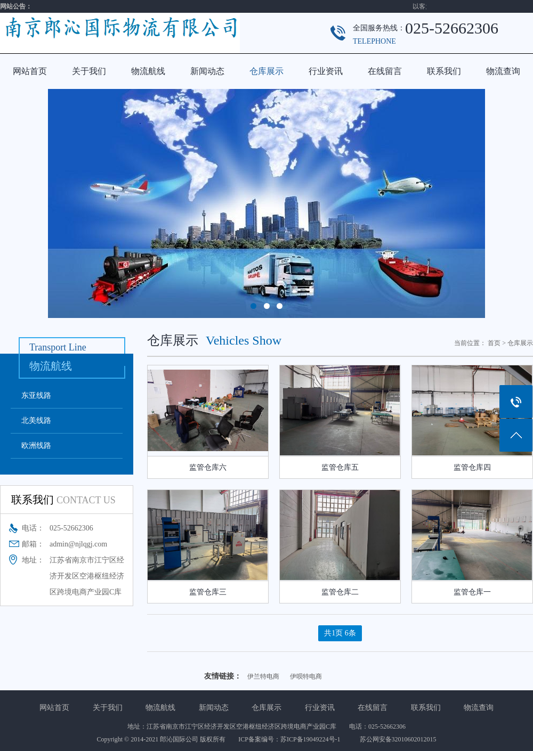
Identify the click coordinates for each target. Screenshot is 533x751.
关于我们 (89, 71)
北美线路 (36, 421)
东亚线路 (36, 395)
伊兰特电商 (263, 676)
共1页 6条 (340, 633)
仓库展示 (266, 71)
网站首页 (30, 71)
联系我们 (444, 71)
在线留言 (385, 71)
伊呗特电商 (306, 676)
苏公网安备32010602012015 (398, 739)
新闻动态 (207, 71)
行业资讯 (326, 71)
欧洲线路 (36, 446)
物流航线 (148, 71)
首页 (494, 343)
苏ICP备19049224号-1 (313, 739)
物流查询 (503, 71)
